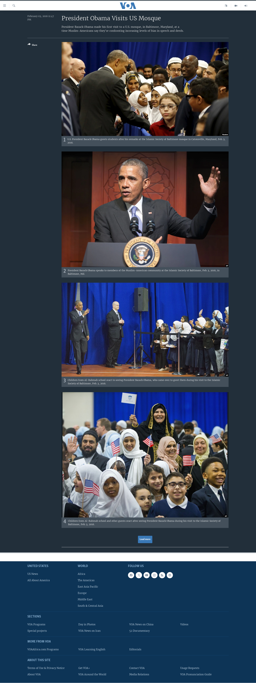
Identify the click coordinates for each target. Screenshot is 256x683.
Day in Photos (87, 624)
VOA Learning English (91, 649)
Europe (82, 593)
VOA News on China (141, 624)
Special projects (37, 630)
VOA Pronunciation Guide (196, 674)
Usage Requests (189, 668)
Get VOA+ (84, 668)
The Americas (86, 580)
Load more (145, 539)
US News (32, 573)
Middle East (85, 599)
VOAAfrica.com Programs (43, 649)
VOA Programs (36, 624)
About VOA (34, 674)
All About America (38, 580)
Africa (81, 573)
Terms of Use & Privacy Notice (45, 668)
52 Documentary (139, 630)
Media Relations (139, 674)
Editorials (135, 649)
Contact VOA (137, 668)
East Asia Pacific (88, 586)
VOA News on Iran (89, 630)
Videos (184, 624)
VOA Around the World (92, 674)
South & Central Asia (90, 605)
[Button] (32, 45)
